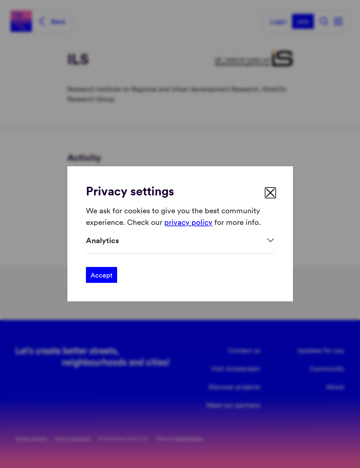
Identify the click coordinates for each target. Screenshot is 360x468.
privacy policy (188, 222)
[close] (270, 192)
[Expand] (180, 240)
